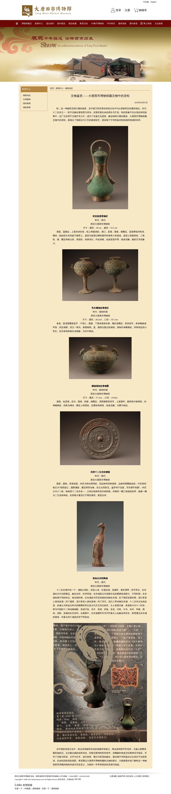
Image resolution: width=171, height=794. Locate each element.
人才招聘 (137, 776)
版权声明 (121, 776)
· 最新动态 (26, 95)
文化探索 (159, 23)
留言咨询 (129, 776)
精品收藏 (73, 23)
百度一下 (18, 789)
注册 (127, 10)
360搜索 (27, 789)
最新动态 (69, 88)
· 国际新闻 (26, 107)
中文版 (146, 2)
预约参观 (133, 23)
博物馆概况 (27, 23)
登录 (118, 10)
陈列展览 (61, 23)
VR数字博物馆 (97, 23)
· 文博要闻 (26, 99)
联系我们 (145, 776)
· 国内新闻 (26, 103)
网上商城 (147, 23)
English (153, 2)
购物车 (143, 10)
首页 (52, 88)
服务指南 (122, 23)
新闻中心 (39, 23)
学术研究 (111, 23)
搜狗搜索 (36, 789)
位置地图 (113, 776)
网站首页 (17, 23)
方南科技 (70, 779)
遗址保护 (50, 23)
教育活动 (84, 23)
